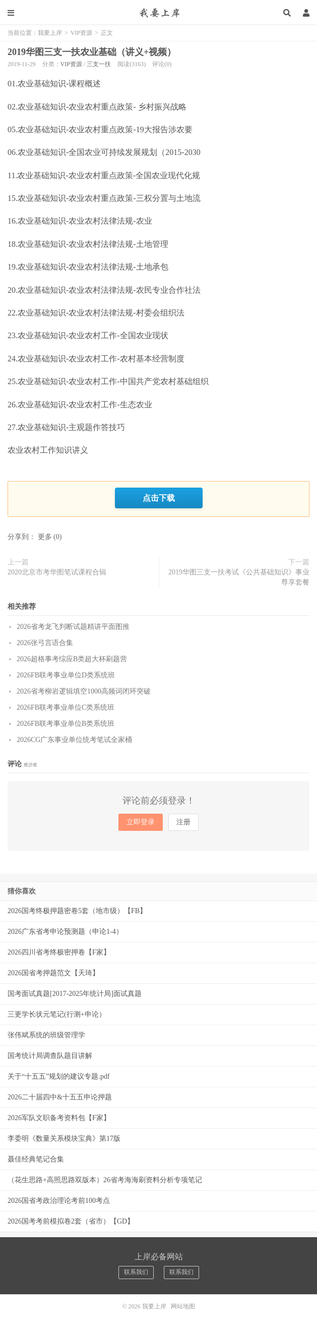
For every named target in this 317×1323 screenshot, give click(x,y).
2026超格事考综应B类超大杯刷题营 (72, 659)
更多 (45, 537)
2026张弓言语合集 (45, 643)
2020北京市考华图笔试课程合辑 (57, 572)
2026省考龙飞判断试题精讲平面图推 (73, 626)
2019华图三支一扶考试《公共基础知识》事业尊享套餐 (238, 577)
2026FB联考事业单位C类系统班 (65, 707)
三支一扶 (99, 64)
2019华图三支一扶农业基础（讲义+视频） (92, 52)
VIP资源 (81, 32)
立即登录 (140, 822)
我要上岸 (158, 13)
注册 (183, 822)
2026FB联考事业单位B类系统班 (65, 723)
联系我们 (136, 1272)
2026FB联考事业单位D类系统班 (66, 675)
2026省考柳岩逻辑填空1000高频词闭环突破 (84, 691)
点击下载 (159, 497)
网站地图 (183, 1306)
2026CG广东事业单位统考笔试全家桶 (74, 740)
